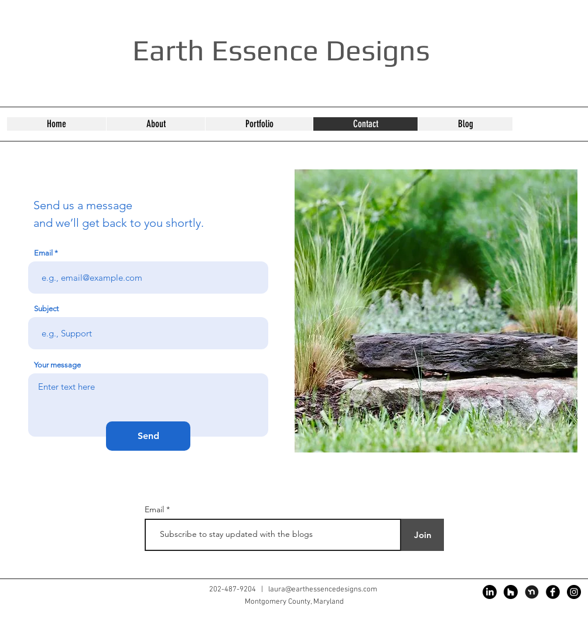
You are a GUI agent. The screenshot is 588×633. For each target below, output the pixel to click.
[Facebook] (553, 592)
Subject (46, 308)
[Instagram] (574, 592)
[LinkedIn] (490, 592)
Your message (57, 365)
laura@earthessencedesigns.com (322, 589)
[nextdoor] (532, 592)
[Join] (422, 535)
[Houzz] (511, 592)
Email (43, 253)
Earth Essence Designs (281, 50)
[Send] (148, 436)
